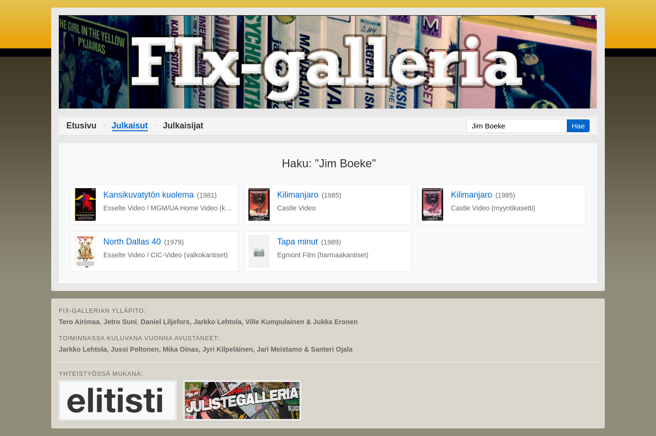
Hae (578, 126)
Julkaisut (130, 125)
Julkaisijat (183, 125)
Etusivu (81, 125)
